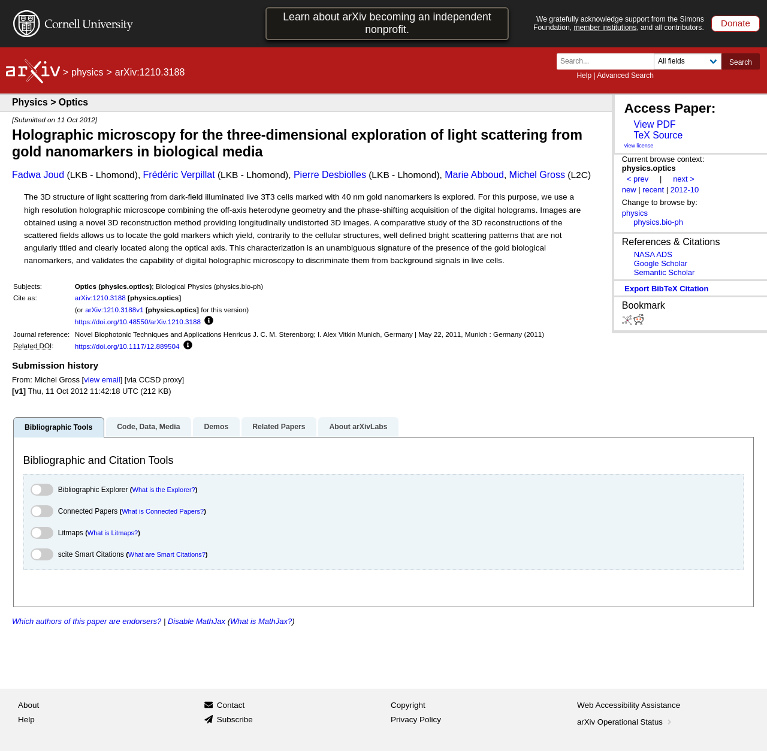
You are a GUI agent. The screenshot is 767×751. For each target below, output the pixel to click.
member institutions (604, 27)
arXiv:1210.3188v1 (114, 309)
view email (102, 379)
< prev (637, 178)
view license (639, 146)
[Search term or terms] (609, 61)
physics (87, 72)
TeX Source (658, 135)
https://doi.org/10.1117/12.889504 (127, 346)
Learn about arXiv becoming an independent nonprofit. (387, 23)
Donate (735, 23)
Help (583, 75)
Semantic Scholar (664, 272)
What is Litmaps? (112, 532)
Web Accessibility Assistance (628, 705)
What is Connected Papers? (163, 511)
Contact (231, 705)
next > (683, 178)
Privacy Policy (416, 719)
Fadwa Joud (38, 175)
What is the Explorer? (163, 489)
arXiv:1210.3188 (100, 297)
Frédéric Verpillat (179, 175)
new (629, 189)
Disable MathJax (196, 621)
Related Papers (278, 427)
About (28, 705)
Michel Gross (537, 175)
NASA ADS (653, 254)
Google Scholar (660, 263)
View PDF (654, 124)
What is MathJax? (261, 621)
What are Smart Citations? (167, 554)
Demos (216, 427)
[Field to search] (687, 61)
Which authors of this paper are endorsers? (86, 621)
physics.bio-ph (658, 222)
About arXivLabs (358, 427)
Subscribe (235, 719)
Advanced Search (625, 75)
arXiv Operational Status (625, 721)
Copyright (408, 705)
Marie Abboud (474, 175)
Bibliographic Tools (58, 427)
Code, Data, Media (148, 427)
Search (740, 62)
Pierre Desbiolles (330, 175)
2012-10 (685, 189)
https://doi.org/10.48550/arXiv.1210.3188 (138, 321)
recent (653, 189)
